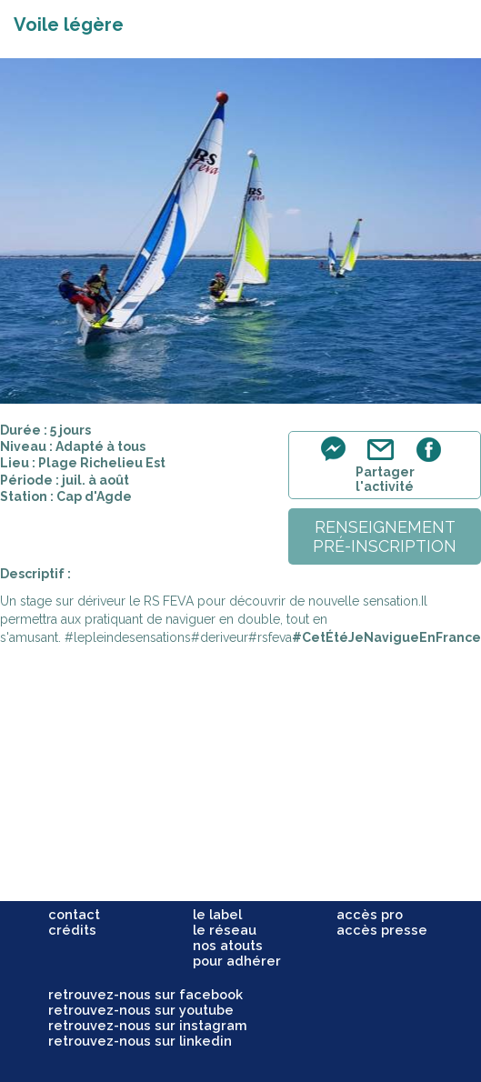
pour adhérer (237, 960)
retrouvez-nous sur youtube (141, 1009)
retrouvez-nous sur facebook (145, 994)
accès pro (369, 914)
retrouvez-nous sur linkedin (140, 1040)
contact (74, 914)
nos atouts (228, 945)
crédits (72, 929)
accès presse (381, 929)
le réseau (224, 929)
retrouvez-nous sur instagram (147, 1025)
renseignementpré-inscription (384, 536)
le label (217, 914)
